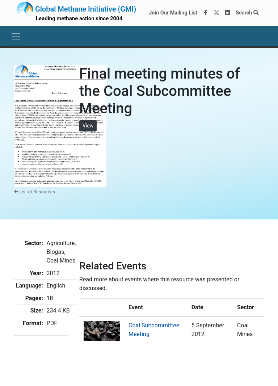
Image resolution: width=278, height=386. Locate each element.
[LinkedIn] (227, 13)
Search (247, 13)
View (88, 126)
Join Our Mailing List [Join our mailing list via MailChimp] (173, 13)
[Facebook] (205, 13)
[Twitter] (216, 13)
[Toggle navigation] (16, 36)
